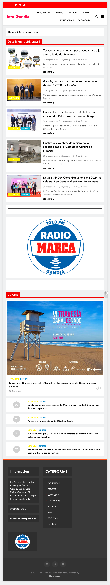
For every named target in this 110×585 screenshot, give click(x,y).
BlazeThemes (54, 577)
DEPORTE (74, 12)
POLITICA (60, 12)
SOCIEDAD (53, 519)
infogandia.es (52, 59)
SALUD (86, 12)
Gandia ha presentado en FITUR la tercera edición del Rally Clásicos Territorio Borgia (69, 115)
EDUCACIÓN (67, 20)
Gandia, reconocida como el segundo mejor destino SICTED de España (70, 84)
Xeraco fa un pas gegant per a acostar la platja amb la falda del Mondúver (71, 53)
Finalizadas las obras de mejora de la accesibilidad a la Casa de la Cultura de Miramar (67, 148)
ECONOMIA (84, 20)
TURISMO (25, 129)
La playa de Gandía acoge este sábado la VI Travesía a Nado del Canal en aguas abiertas (52, 386)
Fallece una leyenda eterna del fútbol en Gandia (50, 422)
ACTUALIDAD (43, 12)
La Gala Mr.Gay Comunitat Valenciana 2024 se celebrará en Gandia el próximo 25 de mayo (72, 181)
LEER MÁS (48, 72)
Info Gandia (18, 17)
